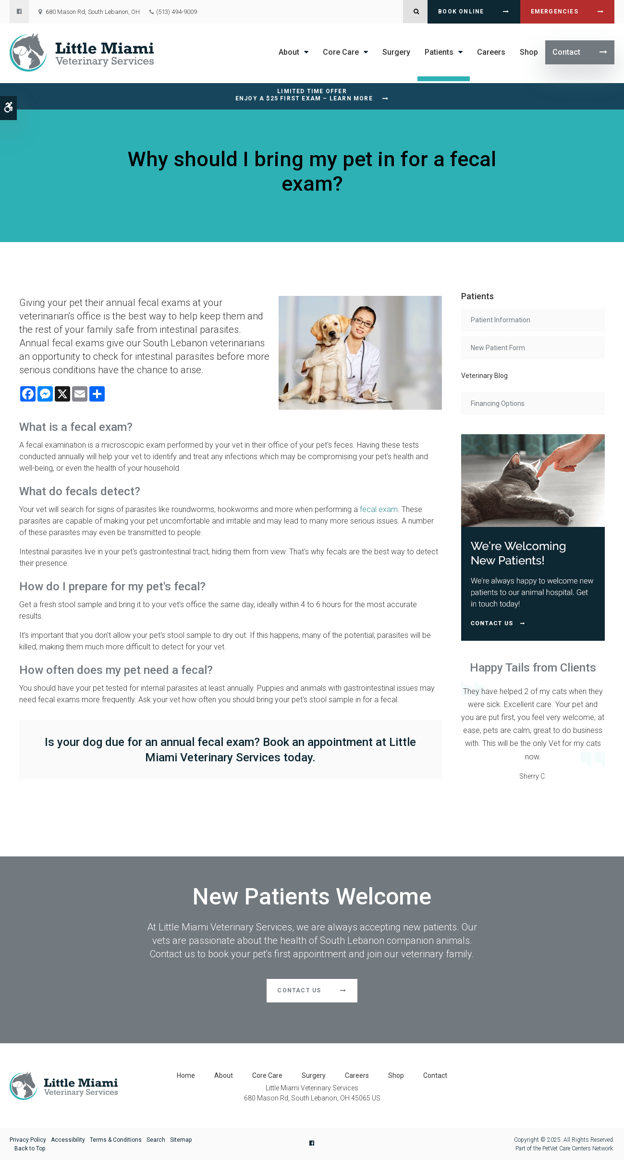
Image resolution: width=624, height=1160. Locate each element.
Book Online (461, 11)
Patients (439, 52)
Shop (529, 52)
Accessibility (68, 1139)
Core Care (341, 52)
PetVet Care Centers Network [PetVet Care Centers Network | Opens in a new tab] (577, 1148)
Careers (491, 52)
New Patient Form (498, 348)
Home (186, 1075)
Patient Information (500, 320)
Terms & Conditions (116, 1139)
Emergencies (554, 11)
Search (156, 1139)
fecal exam (379, 509)
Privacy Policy (28, 1139)
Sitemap (181, 1139)
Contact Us (299, 990)
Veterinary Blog (484, 375)
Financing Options (498, 403)
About (289, 52)
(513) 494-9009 (176, 11)
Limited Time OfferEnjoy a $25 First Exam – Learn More (304, 95)
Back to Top (29, 1148)
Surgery (396, 52)
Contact (566, 52)
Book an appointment (318, 742)
